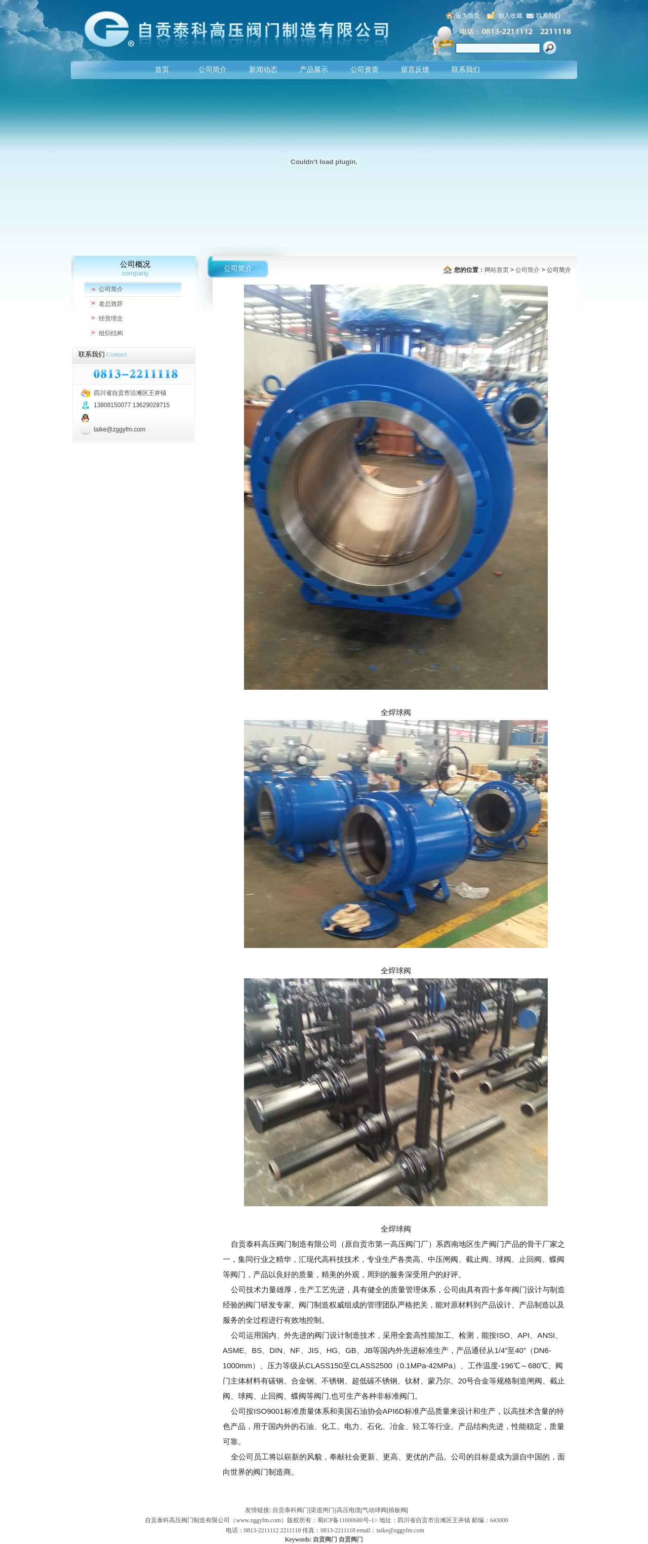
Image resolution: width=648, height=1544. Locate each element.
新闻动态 (263, 69)
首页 (162, 69)
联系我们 (548, 15)
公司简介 (212, 69)
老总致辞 (111, 303)
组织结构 (111, 333)
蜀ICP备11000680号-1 (345, 1520)
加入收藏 (510, 15)
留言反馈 (415, 69)
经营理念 (111, 318)
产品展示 (314, 69)
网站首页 (496, 269)
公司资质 (364, 69)
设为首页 (468, 15)
